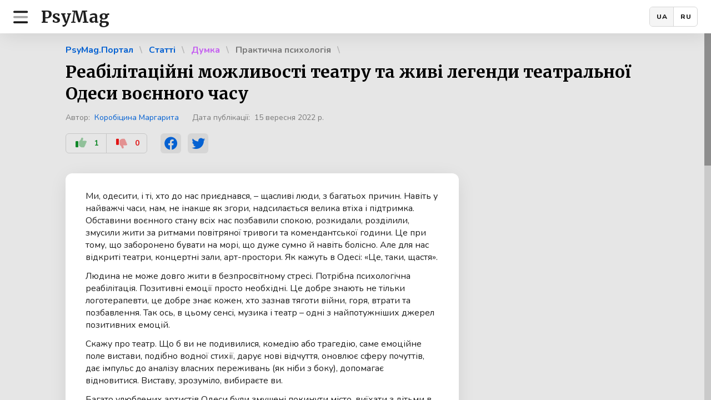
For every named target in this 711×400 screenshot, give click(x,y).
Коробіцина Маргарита (136, 117)
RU (686, 16)
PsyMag (75, 17)
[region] (355, 216)
